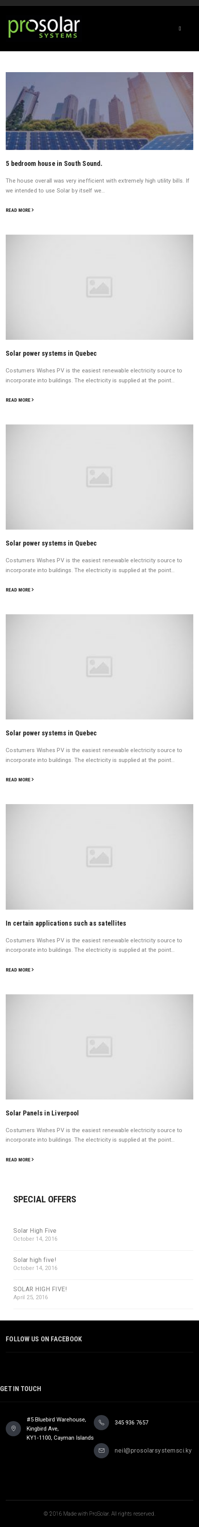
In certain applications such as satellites (66, 923)
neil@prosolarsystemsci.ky (153, 1451)
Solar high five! (34, 1260)
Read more (18, 210)
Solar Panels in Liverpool (42, 1113)
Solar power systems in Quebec (51, 353)
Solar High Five (35, 1231)
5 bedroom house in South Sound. (54, 163)
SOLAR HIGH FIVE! (40, 1289)
